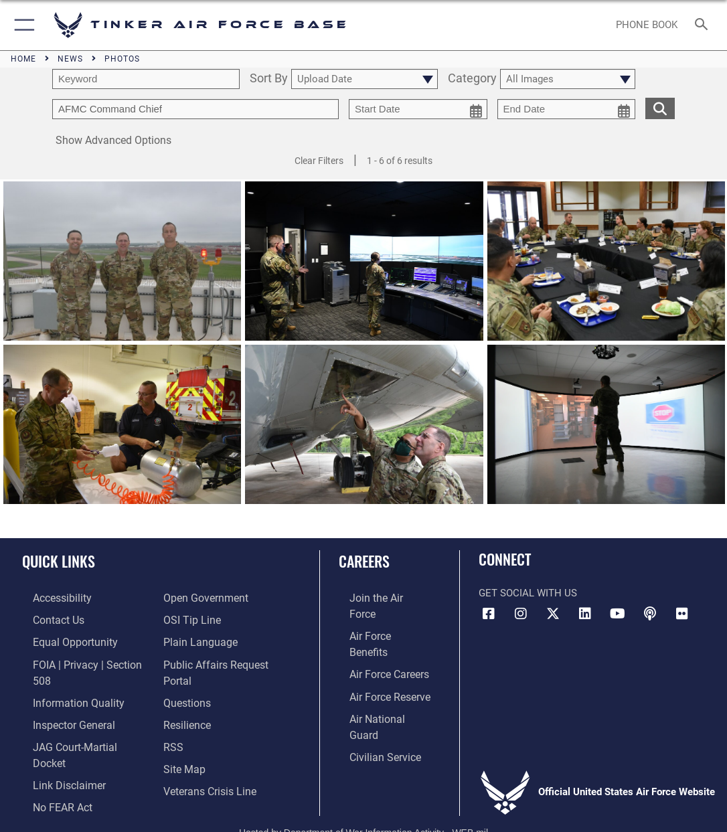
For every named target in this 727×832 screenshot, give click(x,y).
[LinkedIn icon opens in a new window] (585, 614)
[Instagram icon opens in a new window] (521, 614)
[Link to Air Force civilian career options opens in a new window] (373, 701)
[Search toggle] (704, 25)
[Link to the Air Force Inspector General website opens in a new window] (61, 701)
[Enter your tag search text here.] (195, 109)
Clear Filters (319, 160)
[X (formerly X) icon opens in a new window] (553, 614)
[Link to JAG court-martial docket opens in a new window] (79, 722)
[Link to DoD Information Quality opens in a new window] (65, 680)
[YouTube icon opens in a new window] (618, 614)
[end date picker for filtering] (566, 109)
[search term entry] (146, 79)
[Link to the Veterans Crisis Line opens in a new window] (208, 778)
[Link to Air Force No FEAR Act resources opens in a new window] (51, 763)
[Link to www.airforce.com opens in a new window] (378, 597)
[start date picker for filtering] (418, 109)
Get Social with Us (528, 593)
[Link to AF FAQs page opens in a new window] (186, 695)
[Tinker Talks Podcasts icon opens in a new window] (650, 614)
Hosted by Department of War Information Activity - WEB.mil (363, 802)
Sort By (269, 78)
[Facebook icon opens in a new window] (489, 614)
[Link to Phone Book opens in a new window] (647, 25)
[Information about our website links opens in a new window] (57, 742)
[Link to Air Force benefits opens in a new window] (378, 618)
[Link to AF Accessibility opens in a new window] (51, 597)
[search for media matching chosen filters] (660, 107)
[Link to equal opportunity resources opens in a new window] (62, 639)
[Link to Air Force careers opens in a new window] (378, 639)
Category (472, 78)
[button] (22, 25)
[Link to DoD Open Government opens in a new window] (203, 597)
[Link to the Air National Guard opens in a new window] (380, 680)
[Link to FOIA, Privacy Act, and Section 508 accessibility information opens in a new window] (83, 659)
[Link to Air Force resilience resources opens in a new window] (186, 716)
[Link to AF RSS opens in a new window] (172, 736)
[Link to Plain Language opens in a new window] (197, 639)
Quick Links (58, 561)
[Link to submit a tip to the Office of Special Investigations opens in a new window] (190, 618)
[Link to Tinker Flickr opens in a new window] (682, 614)
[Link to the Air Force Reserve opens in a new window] (378, 659)
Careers (364, 561)
